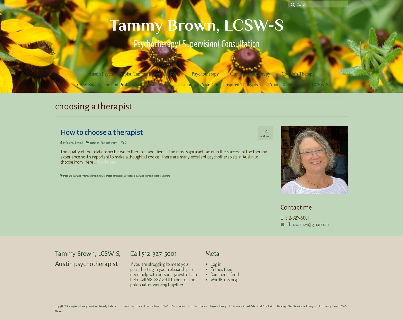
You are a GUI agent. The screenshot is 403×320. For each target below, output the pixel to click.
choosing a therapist (72, 175)
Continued (107, 162)
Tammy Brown (74, 142)
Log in (215, 264)
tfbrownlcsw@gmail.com (305, 224)
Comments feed (224, 274)
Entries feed (221, 269)
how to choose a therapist (111, 175)
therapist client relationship (157, 175)
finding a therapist (90, 175)
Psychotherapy (108, 142)
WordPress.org (223, 279)
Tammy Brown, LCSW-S (196, 24)
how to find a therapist (134, 175)
